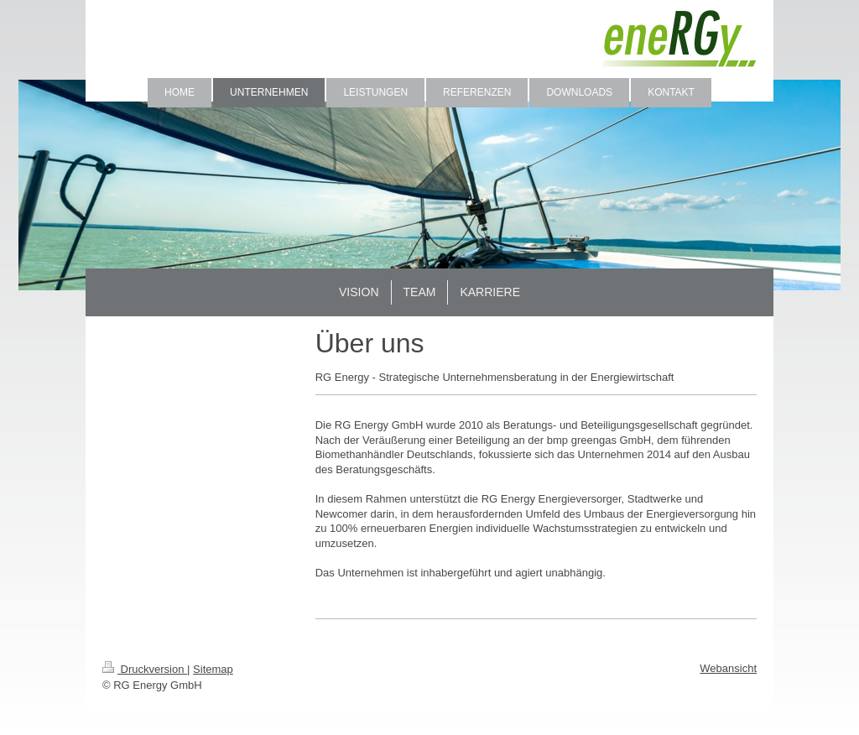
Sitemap (213, 669)
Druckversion (144, 669)
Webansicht (728, 668)
